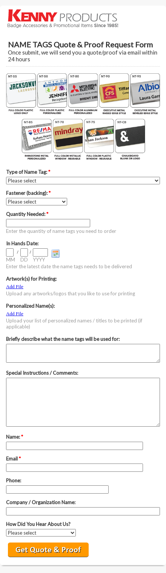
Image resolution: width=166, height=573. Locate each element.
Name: (14, 437)
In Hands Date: (22, 243)
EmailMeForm (83, 18)
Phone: (13, 480)
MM (10, 260)
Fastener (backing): (28, 193)
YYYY (39, 260)
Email (13, 459)
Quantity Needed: (27, 214)
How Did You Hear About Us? (38, 524)
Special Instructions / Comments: (42, 373)
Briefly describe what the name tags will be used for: (63, 339)
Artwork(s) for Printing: (31, 279)
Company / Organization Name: (40, 502)
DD (24, 260)
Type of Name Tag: (28, 172)
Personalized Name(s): (30, 306)
